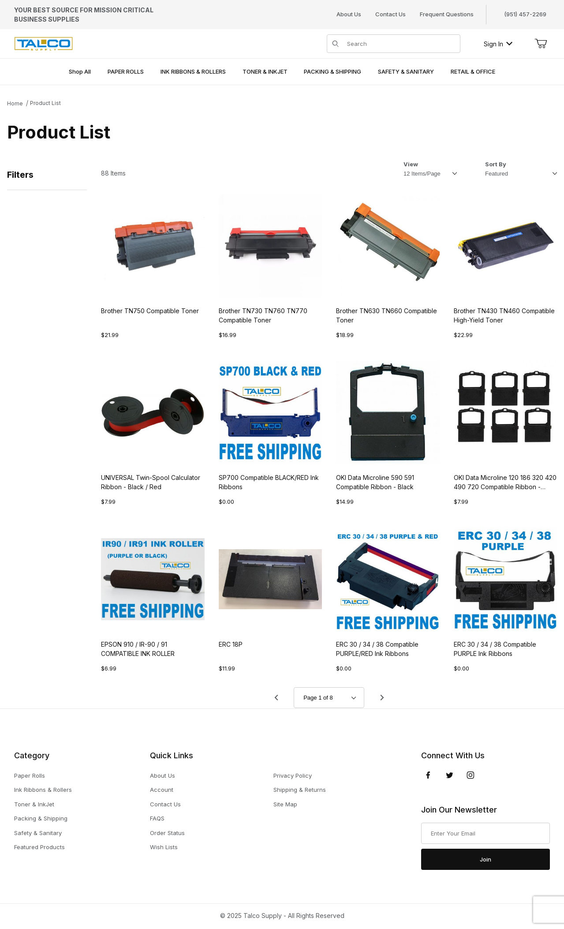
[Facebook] (428, 775)
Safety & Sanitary (38, 832)
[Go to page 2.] (381, 697)
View (410, 164)
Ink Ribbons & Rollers (43, 789)
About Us (348, 14)
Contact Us (390, 14)
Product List (45, 103)
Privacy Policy (292, 775)
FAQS (157, 818)
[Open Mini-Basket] (540, 43)
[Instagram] (470, 775)
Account (161, 789)
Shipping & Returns (299, 789)
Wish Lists (164, 846)
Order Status (167, 832)
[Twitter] (449, 775)
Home (15, 103)
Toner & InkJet (34, 804)
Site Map (285, 804)
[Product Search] (401, 43)
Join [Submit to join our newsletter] (485, 859)
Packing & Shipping (40, 818)
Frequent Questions (447, 14)
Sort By (495, 164)
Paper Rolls (29, 775)
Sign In (498, 44)
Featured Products (39, 846)
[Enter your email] (485, 833)
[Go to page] (329, 697)
